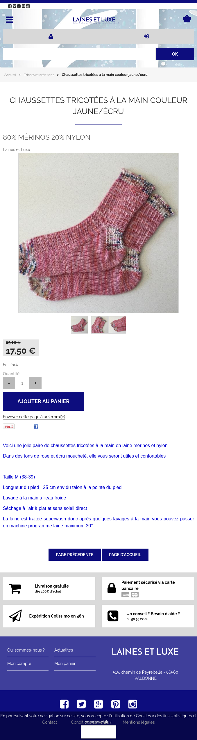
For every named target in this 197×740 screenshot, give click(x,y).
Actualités (63, 650)
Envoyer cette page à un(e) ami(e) (34, 417)
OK (98, 732)
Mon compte (19, 663)
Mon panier (65, 663)
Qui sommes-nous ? (26, 650)
